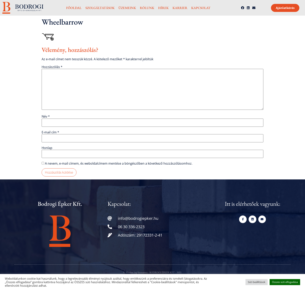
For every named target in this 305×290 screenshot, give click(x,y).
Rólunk (147, 8)
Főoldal (74, 8)
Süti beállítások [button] (256, 282)
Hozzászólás (52, 66)
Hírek (163, 8)
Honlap (47, 147)
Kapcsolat (200, 8)
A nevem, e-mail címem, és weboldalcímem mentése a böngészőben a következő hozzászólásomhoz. (118, 163)
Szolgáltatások (100, 8)
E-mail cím (50, 132)
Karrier (180, 8)
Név (46, 116)
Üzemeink (127, 8)
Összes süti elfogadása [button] (285, 282)
